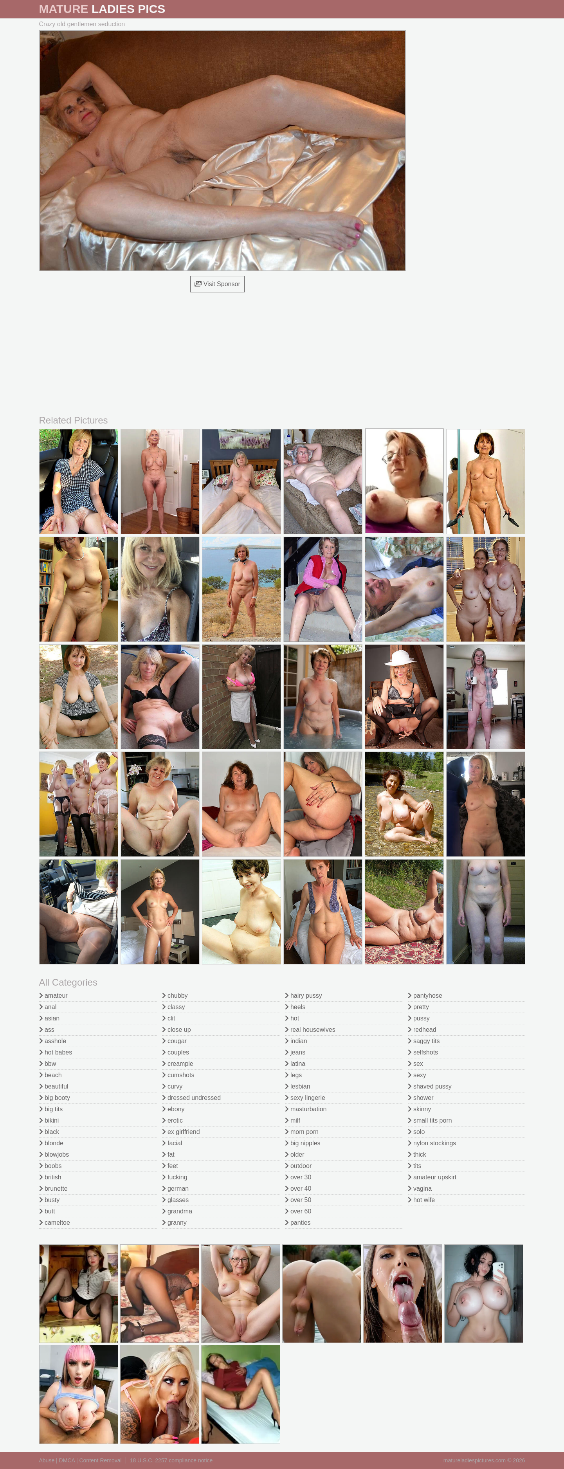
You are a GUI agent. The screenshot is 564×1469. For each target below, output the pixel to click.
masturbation (306, 1109)
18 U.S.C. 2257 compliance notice (171, 1460)
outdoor (298, 1166)
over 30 (298, 1177)
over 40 (298, 1188)
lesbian (297, 1086)
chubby (175, 995)
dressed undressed (191, 1097)
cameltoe (54, 1222)
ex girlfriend (181, 1131)
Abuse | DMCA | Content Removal (80, 1460)
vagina (420, 1188)
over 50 (298, 1200)
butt (47, 1211)
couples (175, 1052)
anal (48, 1007)
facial (172, 1143)
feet (170, 1166)
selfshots (423, 1052)
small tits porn (430, 1120)
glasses (175, 1200)
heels (295, 1007)
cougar (174, 1041)
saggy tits (424, 1041)
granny (174, 1222)
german (175, 1188)
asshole (53, 1041)
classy (173, 1007)
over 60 (298, 1211)
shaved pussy (430, 1086)
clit (168, 1018)
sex (415, 1063)
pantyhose (425, 995)
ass (46, 1029)
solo (416, 1131)
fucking (174, 1177)
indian (296, 1041)
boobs (50, 1166)
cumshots (178, 1075)
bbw (47, 1063)
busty (49, 1200)
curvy (172, 1086)
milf (292, 1120)
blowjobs (54, 1154)
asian (49, 1018)
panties (298, 1222)
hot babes (55, 1052)
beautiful (53, 1086)
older (295, 1154)
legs (293, 1075)
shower (421, 1097)
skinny (419, 1109)
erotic (172, 1120)
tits (415, 1166)
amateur (53, 995)
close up (176, 1029)
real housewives (310, 1029)
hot (292, 1018)
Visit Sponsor (217, 284)
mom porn (302, 1131)
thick (417, 1154)
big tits (51, 1109)
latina (295, 1063)
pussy (419, 1018)
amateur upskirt (432, 1177)
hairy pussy (303, 995)
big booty (54, 1097)
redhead (422, 1029)
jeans (295, 1052)
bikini (49, 1120)
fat (168, 1154)
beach (50, 1075)
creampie (177, 1063)
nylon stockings (432, 1143)
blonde (51, 1143)
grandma (177, 1211)
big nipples (303, 1143)
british (50, 1177)
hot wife (421, 1200)
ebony (173, 1109)
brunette (53, 1188)
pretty (418, 1007)
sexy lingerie (305, 1097)
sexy (417, 1075)
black (49, 1131)
